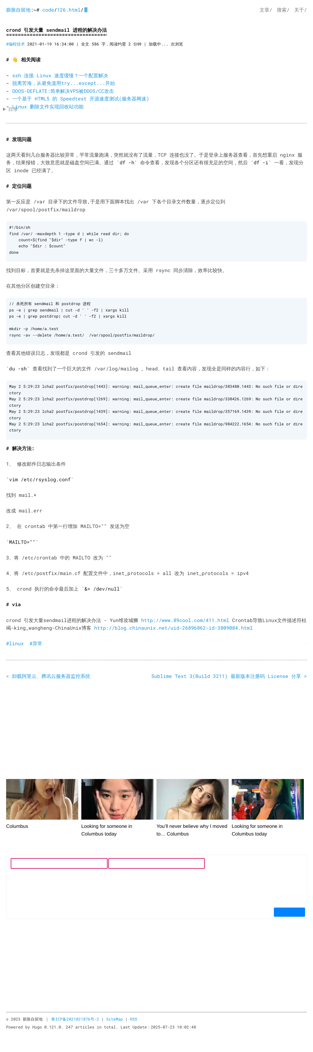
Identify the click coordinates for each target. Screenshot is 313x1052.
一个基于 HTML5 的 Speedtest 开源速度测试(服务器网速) (80, 99)
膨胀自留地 (18, 10)
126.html (68, 10)
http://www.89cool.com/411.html (185, 618)
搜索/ (283, 10)
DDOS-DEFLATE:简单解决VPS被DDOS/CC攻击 (63, 91)
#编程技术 (15, 44)
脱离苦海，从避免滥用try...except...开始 (63, 83)
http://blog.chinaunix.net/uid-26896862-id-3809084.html (173, 626)
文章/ (266, 10)
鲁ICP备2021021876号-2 (75, 1017)
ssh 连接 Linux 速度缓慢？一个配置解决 (60, 75)
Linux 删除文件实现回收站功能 (48, 107)
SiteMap (114, 1017)
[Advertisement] (156, 729)
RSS (133, 1017)
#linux (15, 642)
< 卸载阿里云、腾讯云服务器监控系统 (48, 674)
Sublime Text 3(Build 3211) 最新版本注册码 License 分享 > (229, 674)
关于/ (300, 10)
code (48, 10)
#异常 (36, 642)
